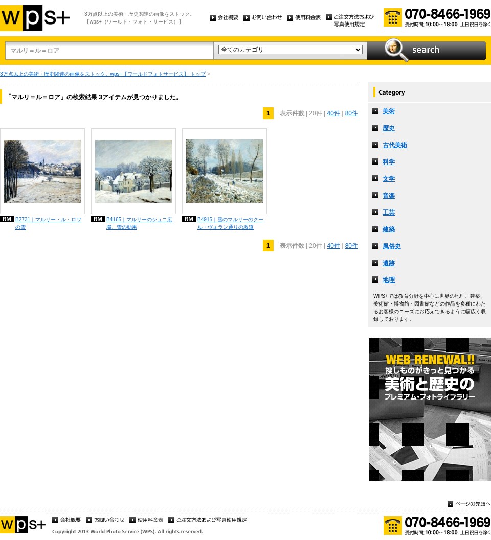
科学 (389, 162)
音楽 (389, 195)
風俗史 (392, 246)
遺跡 (389, 263)
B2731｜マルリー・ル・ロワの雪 (48, 223)
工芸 (389, 212)
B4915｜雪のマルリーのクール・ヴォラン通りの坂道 (230, 223)
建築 (389, 229)
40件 (333, 113)
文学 (389, 178)
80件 (351, 113)
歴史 (389, 128)
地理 (389, 280)
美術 (389, 111)
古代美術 (395, 145)
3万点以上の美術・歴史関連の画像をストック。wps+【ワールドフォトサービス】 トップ (103, 74)
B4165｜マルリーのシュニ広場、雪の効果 (139, 223)
